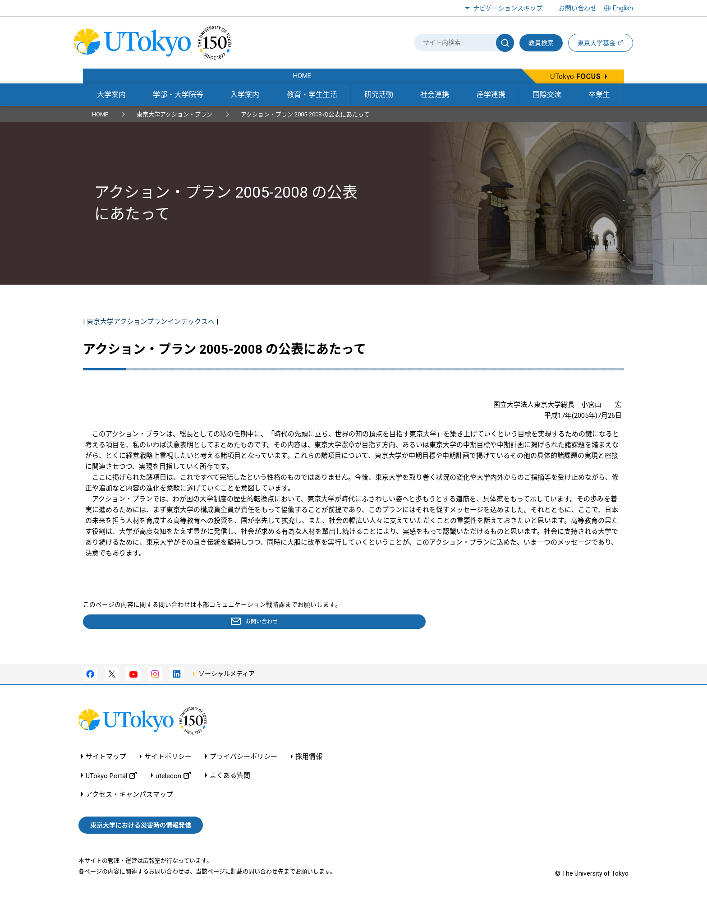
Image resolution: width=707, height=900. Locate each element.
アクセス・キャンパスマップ (129, 796)
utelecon (173, 777)
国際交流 (547, 94)
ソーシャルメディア (226, 675)
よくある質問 (230, 777)
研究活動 (378, 94)
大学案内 (111, 94)
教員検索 (541, 42)
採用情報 (308, 758)
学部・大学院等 (178, 94)
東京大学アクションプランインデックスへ (151, 322)
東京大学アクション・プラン (174, 114)
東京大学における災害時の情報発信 (140, 827)
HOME (100, 114)
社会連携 (434, 94)
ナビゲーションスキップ (507, 8)
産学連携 (491, 94)
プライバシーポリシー (243, 758)
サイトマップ (106, 758)
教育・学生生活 (312, 94)
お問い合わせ (578, 8)
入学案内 (244, 94)
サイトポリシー (168, 758)
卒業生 (599, 94)
